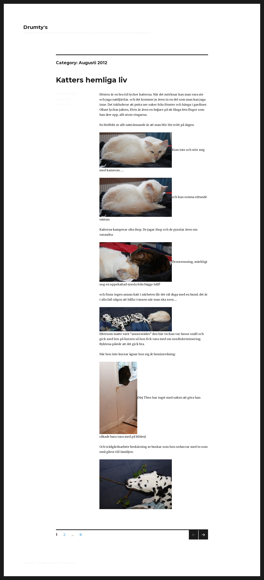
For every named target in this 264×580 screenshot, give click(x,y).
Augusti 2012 (63, 99)
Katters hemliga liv (91, 79)
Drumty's (35, 27)
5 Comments (63, 104)
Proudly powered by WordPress (56, 562)
